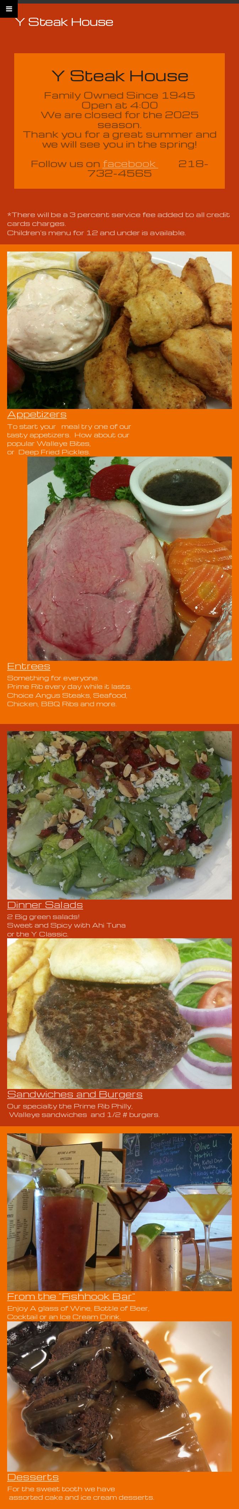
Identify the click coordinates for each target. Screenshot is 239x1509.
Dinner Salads (45, 904)
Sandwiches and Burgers (75, 1094)
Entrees (28, 665)
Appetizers (37, 414)
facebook (130, 163)
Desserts (33, 1476)
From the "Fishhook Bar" (71, 1296)
